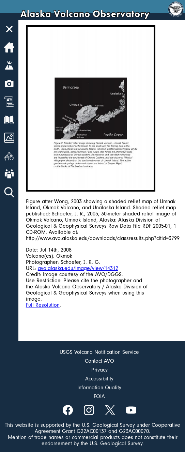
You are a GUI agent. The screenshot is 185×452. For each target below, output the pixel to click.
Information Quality (99, 388)
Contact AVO (99, 361)
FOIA (99, 396)
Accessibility (99, 379)
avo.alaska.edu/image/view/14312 (78, 268)
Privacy (99, 370)
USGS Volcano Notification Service (99, 352)
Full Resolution (43, 305)
